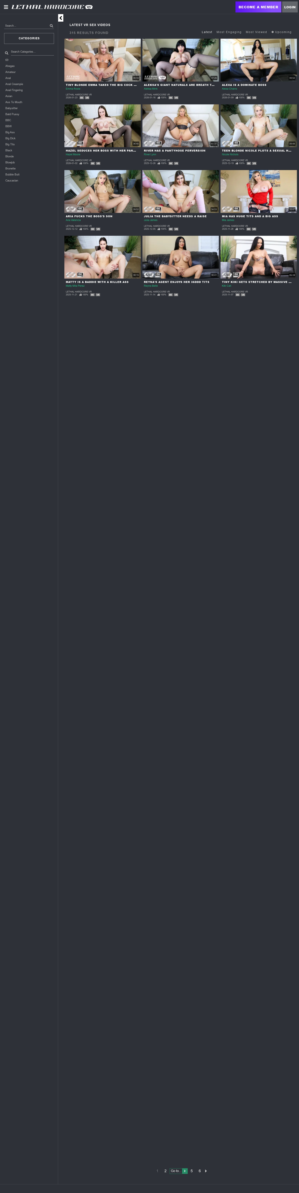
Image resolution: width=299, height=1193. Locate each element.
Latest (207, 32)
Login (290, 7)
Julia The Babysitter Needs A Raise (175, 216)
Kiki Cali (226, 285)
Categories (29, 38)
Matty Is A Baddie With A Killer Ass (97, 282)
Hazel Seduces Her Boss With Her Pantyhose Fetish (112, 150)
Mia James (228, 220)
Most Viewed (256, 32)
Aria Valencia (73, 220)
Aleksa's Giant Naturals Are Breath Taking (183, 85)
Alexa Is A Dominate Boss (244, 85)
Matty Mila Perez (75, 285)
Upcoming (281, 32)
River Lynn (150, 154)
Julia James (150, 220)
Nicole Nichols (230, 154)
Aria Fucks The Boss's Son (89, 216)
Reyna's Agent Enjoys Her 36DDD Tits (177, 282)
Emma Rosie (73, 88)
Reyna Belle (151, 285)
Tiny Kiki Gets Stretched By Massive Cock (259, 282)
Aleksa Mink (151, 88)
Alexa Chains (229, 88)
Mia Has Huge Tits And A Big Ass (250, 216)
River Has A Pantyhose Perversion (175, 150)
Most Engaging (229, 32)
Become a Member (258, 7)
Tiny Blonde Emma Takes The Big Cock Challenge (109, 85)
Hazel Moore (73, 154)
